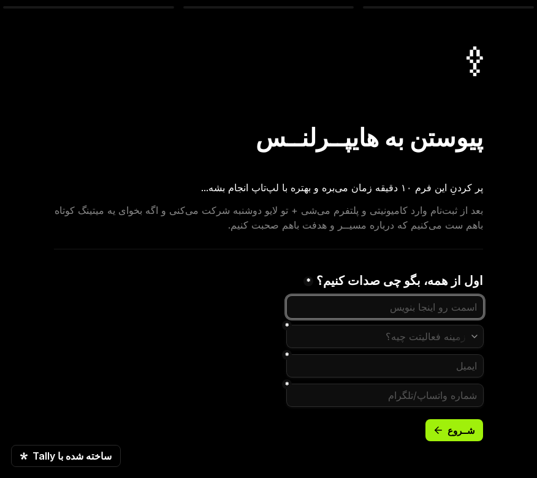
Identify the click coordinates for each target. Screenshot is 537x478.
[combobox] (385, 336)
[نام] (385, 307)
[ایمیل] (385, 366)
